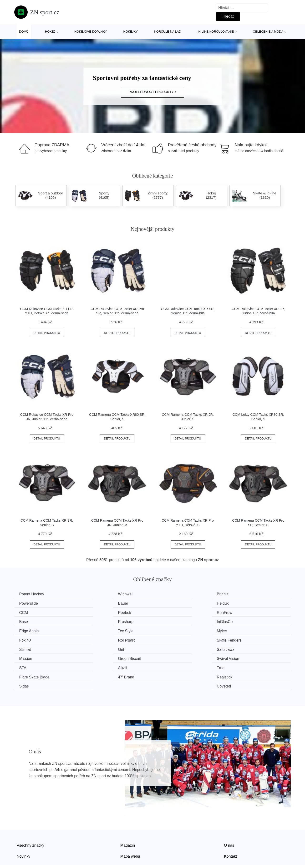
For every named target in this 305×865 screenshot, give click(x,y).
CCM (166, 603)
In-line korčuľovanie (216, 31)
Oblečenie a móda (268, 31)
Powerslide (242, 594)
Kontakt (230, 827)
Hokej (50, 31)
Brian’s (168, 594)
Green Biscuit (173, 639)
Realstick (99, 657)
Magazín (127, 816)
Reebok (239, 603)
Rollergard (29, 630)
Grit (236, 630)
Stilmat (168, 630)
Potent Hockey (32, 594)
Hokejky (130, 31)
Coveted (240, 657)
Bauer (25, 603)
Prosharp (170, 612)
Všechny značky (30, 816)
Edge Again (30, 621)
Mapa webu (130, 827)
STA (23, 648)
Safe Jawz (29, 639)
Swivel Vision (244, 639)
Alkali (95, 648)
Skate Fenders (103, 630)
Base (95, 612)
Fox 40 (239, 621)
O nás (229, 816)
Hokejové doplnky (90, 31)
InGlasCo (241, 612)
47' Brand (28, 657)
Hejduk (97, 603)
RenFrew (28, 612)
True (166, 648)
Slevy (21, 837)
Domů (24, 31)
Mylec (167, 621)
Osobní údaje (131, 837)
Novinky (23, 827)
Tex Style (99, 621)
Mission (97, 639)
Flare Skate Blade (248, 648)
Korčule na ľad (167, 31)
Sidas (167, 657)
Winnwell (99, 594)
